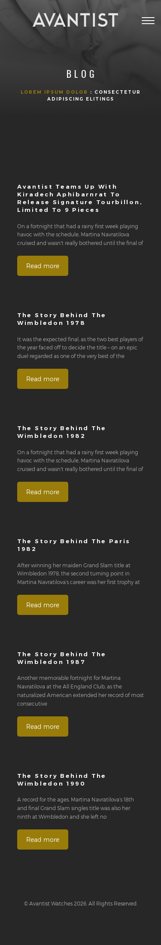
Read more (42, 265)
